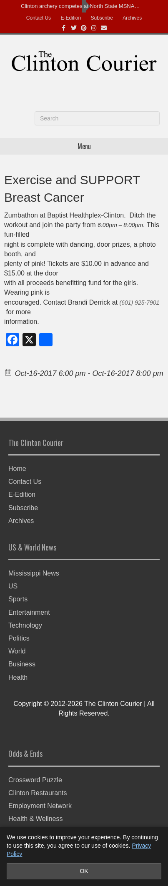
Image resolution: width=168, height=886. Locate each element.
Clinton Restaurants (37, 792)
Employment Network (40, 805)
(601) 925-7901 (140, 302)
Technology (25, 625)
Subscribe (102, 18)
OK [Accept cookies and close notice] (84, 871)
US (13, 586)
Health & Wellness (35, 818)
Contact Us (38, 18)
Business (21, 664)
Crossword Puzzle (35, 779)
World (17, 651)
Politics (19, 638)
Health (18, 677)
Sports (18, 599)
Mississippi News (33, 573)
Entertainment (29, 612)
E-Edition (70, 18)
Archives (132, 18)
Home (17, 468)
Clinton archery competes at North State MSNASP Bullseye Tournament (82, 6)
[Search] (97, 118)
